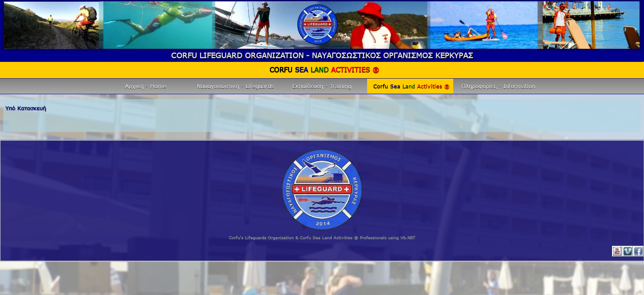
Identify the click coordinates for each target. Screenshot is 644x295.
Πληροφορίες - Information (498, 86)
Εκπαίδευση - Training (322, 86)
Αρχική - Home (145, 86)
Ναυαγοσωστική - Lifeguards (235, 86)
